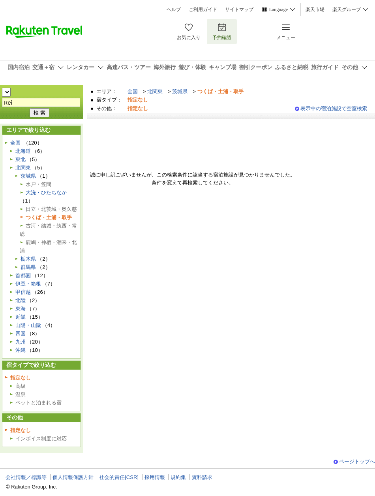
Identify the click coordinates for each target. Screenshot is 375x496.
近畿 (20, 317)
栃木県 (28, 259)
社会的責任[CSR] (119, 477)
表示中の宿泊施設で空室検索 (333, 108)
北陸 (20, 300)
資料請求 (202, 477)
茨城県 (180, 91)
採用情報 (154, 477)
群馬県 (28, 267)
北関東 (155, 91)
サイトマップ (239, 9)
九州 (20, 342)
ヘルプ (174, 9)
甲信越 (23, 292)
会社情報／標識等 (26, 477)
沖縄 (20, 350)
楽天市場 (315, 9)
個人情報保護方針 (73, 477)
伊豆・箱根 (28, 284)
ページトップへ (357, 461)
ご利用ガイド (203, 9)
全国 (133, 91)
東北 (20, 159)
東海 (20, 309)
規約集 (178, 477)
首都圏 (23, 275)
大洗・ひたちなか (46, 192)
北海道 (23, 151)
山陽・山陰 (28, 325)
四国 (20, 333)
